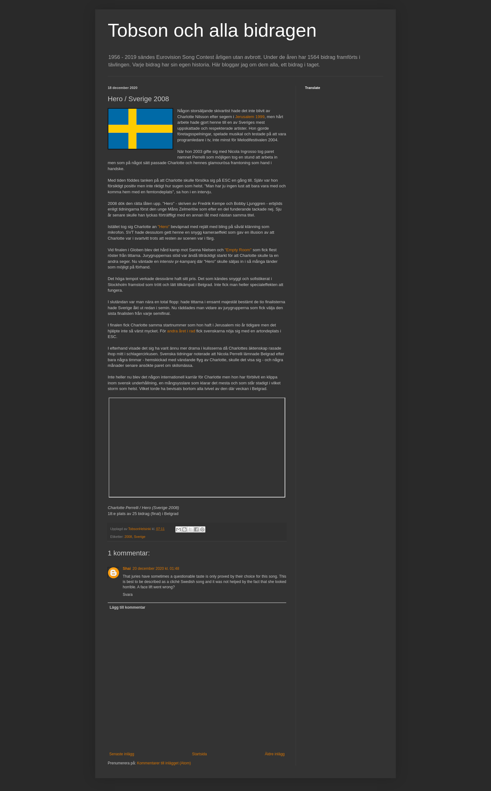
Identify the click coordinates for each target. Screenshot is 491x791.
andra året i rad (181, 331)
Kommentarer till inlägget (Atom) (164, 763)
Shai (127, 568)
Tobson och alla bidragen (212, 30)
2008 (128, 537)
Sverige (140, 537)
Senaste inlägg (121, 754)
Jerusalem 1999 (250, 116)
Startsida (199, 754)
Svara (127, 594)
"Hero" (164, 226)
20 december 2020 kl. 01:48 (155, 568)
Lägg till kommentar (127, 607)
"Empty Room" (238, 249)
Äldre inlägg (275, 754)
